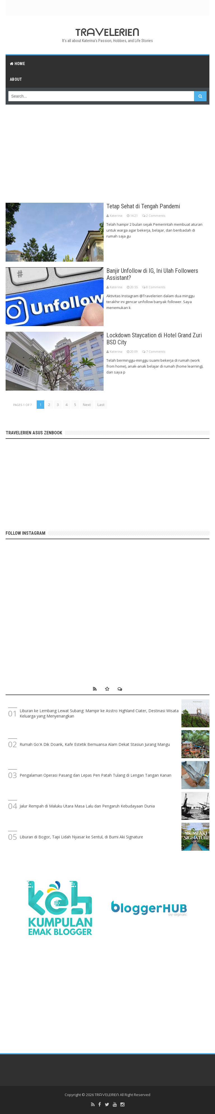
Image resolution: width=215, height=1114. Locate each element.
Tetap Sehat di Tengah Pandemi (144, 206)
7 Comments (155, 351)
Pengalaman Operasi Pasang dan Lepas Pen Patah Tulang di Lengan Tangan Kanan (95, 775)
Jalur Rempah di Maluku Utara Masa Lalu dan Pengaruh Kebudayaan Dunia (87, 806)
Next (87, 404)
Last (100, 404)
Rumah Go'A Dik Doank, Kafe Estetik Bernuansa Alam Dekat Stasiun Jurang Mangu (95, 744)
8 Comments (155, 287)
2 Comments (155, 215)
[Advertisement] (107, 151)
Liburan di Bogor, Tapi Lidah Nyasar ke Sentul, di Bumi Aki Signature (81, 836)
